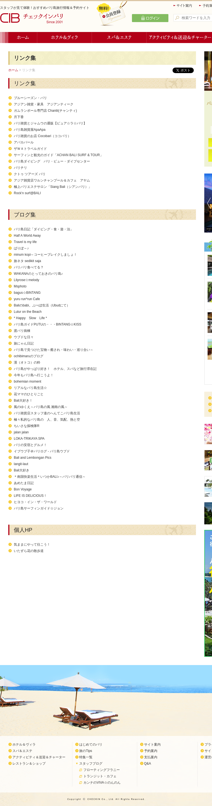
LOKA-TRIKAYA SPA (29, 439)
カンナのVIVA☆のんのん (101, 782)
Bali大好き (21, 470)
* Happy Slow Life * (30, 318)
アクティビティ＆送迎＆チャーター (38, 757)
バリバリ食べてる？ (29, 267)
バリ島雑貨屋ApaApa (30, 130)
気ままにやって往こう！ (32, 544)
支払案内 (150, 757)
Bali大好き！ (23, 400)
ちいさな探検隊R (26, 426)
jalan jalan (21, 432)
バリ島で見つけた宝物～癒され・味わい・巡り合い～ (53, 350)
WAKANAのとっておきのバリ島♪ (38, 274)
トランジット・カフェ (99, 776)
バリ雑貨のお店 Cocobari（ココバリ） (42, 136)
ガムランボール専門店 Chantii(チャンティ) (45, 111)
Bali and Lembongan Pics (32, 458)
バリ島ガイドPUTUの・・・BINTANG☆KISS (47, 324)
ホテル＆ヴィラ (64, 37)
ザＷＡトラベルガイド (30, 149)
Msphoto (20, 286)
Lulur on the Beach (28, 312)
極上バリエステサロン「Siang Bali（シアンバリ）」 (53, 187)
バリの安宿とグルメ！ (30, 445)
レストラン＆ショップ (29, 763)
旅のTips (85, 751)
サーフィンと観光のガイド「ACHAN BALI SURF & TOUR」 (58, 155)
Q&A (147, 763)
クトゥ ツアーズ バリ (30, 174)
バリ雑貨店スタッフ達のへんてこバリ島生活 (47, 413)
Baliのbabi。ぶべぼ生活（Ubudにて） (42, 305)
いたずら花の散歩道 (29, 551)
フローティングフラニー (101, 770)
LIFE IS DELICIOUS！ (30, 496)
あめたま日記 (24, 483)
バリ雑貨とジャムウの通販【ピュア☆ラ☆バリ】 (50, 123)
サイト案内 (183, 5)
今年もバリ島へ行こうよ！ (34, 375)
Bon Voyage (23, 489)
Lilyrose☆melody (26, 280)
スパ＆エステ (119, 37)
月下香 (19, 117)
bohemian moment (27, 381)
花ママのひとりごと (29, 394)
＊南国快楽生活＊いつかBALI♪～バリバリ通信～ (50, 477)
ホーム (22, 37)
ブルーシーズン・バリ (30, 98)
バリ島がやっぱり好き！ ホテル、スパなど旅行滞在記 (55, 369)
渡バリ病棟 (22, 331)
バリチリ (20, 168)
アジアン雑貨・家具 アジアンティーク (43, 104)
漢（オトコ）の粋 (27, 362)
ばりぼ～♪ (21, 248)
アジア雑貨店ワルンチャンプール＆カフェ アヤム (52, 180)
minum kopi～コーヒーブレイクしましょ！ (45, 255)
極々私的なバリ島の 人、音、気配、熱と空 (47, 419)
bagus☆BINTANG (27, 293)
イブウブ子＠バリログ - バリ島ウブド (42, 451)
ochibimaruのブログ (28, 356)
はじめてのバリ (90, 744)
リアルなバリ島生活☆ (30, 388)
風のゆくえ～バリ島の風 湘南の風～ (41, 407)
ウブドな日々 (24, 337)
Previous (207, 203)
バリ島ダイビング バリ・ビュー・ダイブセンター (52, 161)
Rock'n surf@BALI (27, 193)
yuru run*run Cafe (27, 299)
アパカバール (24, 142)
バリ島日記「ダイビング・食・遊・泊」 (43, 229)
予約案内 (150, 751)
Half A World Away (27, 235)
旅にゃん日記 (24, 343)
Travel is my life (25, 242)
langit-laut (21, 464)
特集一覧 (85, 757)
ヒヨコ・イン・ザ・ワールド (35, 502)
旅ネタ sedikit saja (27, 261)
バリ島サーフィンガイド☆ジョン (38, 508)
